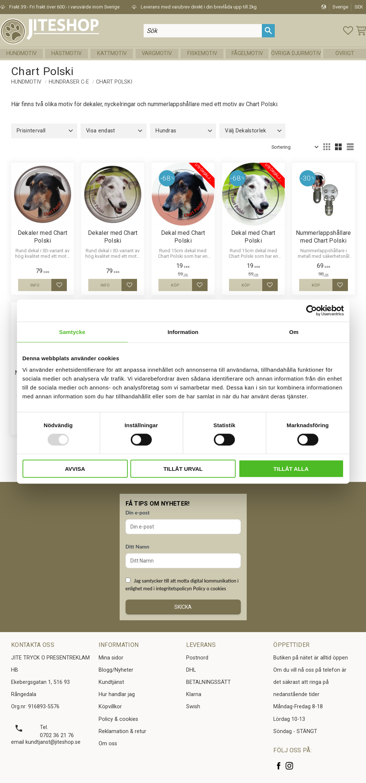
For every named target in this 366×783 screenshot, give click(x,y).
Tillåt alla (290, 469)
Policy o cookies (209, 588)
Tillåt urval (182, 469)
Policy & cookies (118, 719)
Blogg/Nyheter (116, 670)
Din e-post (138, 512)
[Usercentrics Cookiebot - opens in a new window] (311, 310)
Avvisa (75, 469)
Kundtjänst (111, 682)
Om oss (108, 743)
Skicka (183, 607)
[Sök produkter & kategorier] (203, 30)
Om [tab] (293, 331)
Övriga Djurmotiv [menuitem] (296, 53)
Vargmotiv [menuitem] (157, 53)
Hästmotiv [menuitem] (66, 53)
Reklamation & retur (122, 731)
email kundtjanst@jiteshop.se (46, 742)
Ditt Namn (138, 546)
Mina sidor (111, 658)
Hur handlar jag (117, 694)
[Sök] (268, 30)
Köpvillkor (110, 706)
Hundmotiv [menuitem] (21, 53)
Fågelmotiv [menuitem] (247, 53)
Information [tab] (183, 331)
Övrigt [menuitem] (344, 53)
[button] (348, 31)
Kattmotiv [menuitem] (112, 53)
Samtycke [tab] (72, 331)
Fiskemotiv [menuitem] (202, 53)
